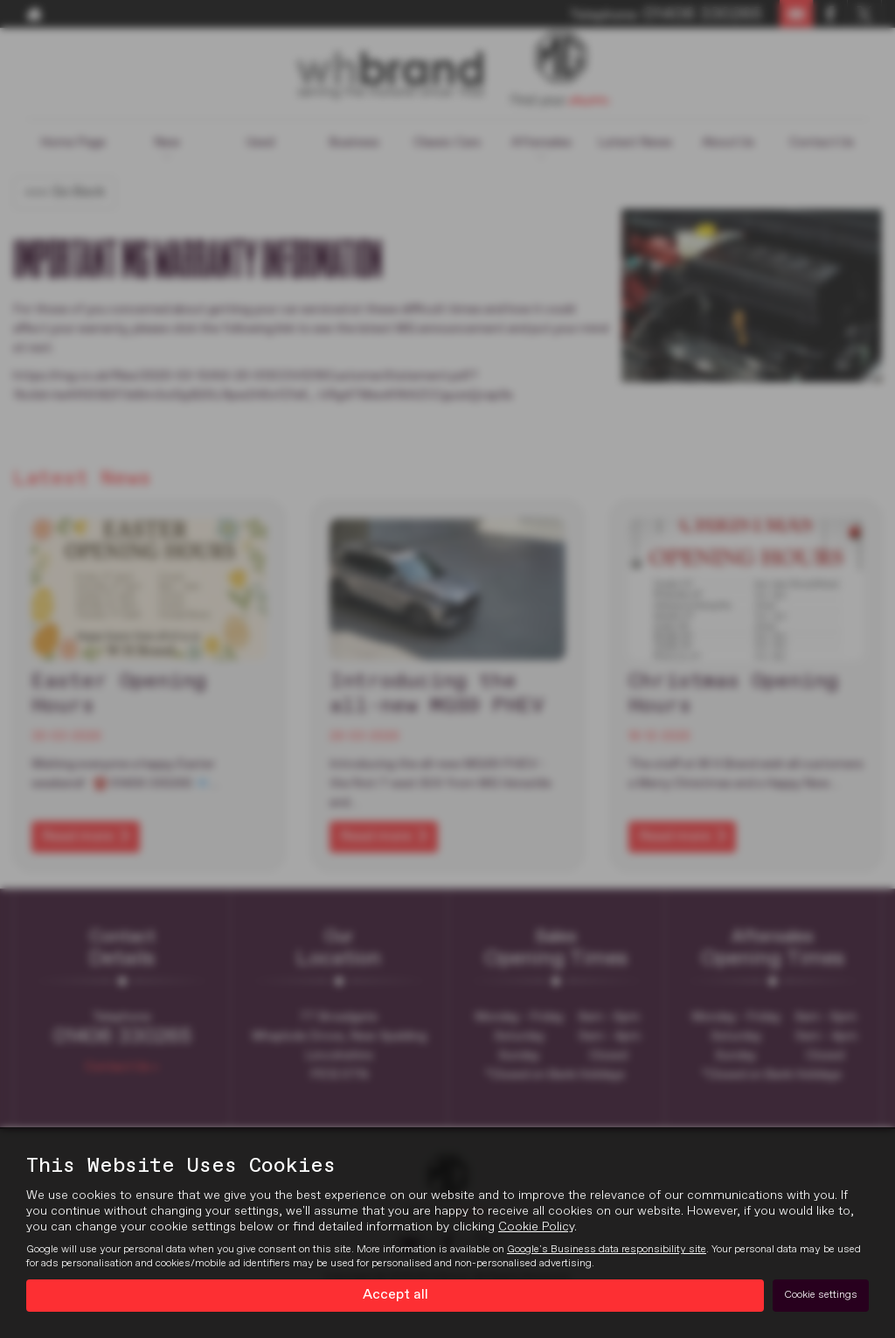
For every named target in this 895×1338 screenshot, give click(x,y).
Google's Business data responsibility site (606, 1249)
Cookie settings (820, 1295)
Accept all (395, 1295)
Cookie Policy (536, 1227)
